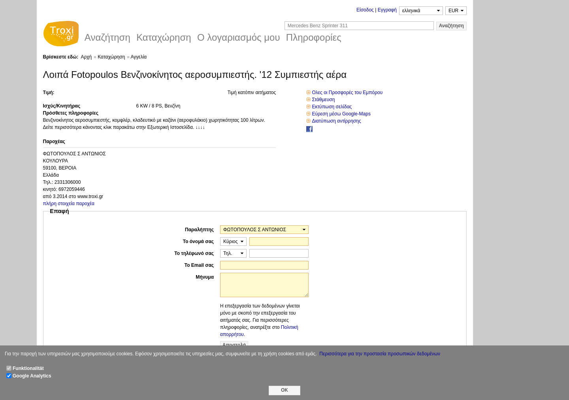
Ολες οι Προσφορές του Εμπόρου (347, 92)
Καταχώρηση (111, 57)
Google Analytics (32, 376)
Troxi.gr (61, 35)
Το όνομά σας (198, 241)
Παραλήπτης (199, 229)
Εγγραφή (387, 10)
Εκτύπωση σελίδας (332, 106)
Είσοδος (365, 10)
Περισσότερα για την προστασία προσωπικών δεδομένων (379, 354)
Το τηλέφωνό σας (194, 253)
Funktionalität (28, 368)
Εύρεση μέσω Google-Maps (341, 114)
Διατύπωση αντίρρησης (336, 121)
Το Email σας (199, 265)
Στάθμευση (323, 99)
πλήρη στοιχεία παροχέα (69, 203)
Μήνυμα (205, 277)
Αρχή (86, 57)
